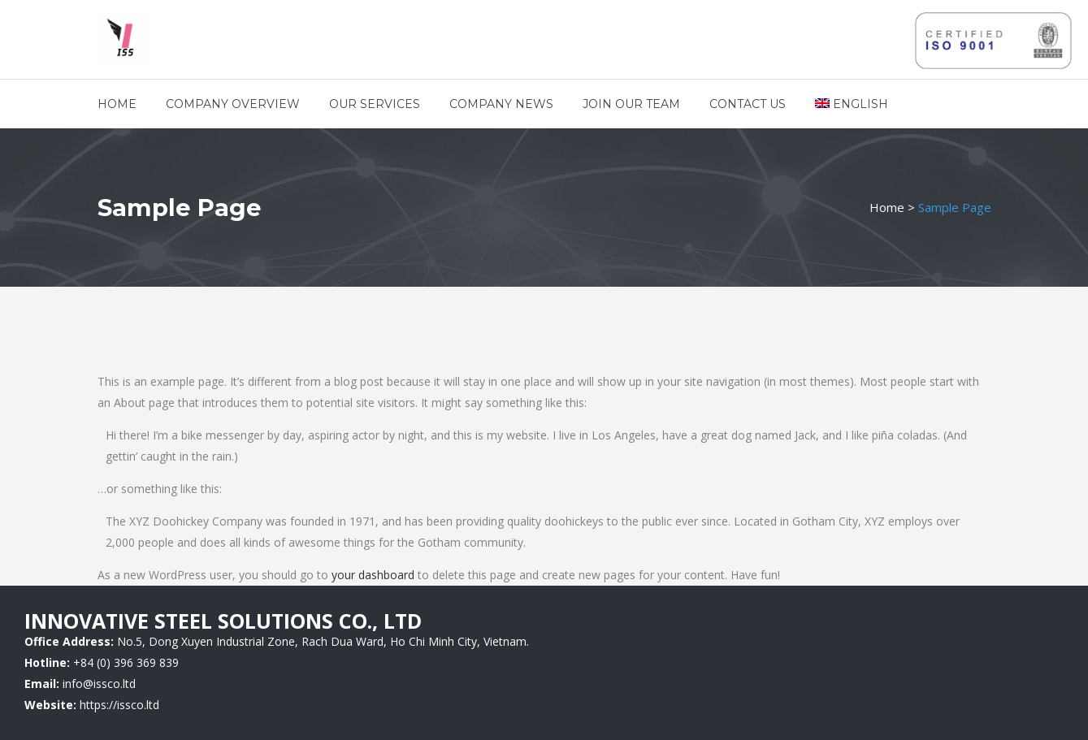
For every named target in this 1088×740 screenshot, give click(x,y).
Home (886, 207)
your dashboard (373, 574)
